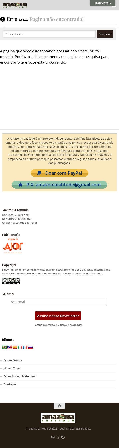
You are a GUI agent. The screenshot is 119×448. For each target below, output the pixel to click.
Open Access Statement (20, 376)
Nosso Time (12, 368)
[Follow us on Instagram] (53, 437)
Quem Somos (13, 360)
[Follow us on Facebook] (63, 437)
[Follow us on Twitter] (58, 437)
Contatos (10, 384)
